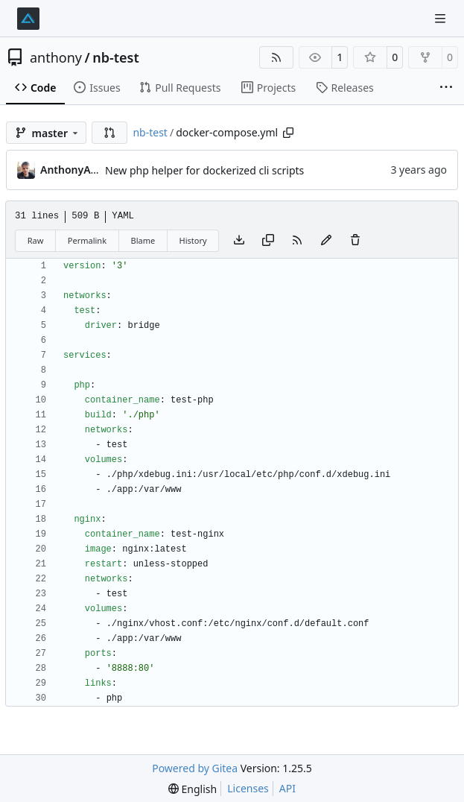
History (193, 240)
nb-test (115, 57)
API (287, 788)
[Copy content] (268, 240)
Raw (36, 240)
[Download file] (239, 240)
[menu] (192, 789)
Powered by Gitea (195, 768)
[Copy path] (288, 132)
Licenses (248, 788)
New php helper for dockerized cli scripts (204, 170)
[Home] (28, 18)
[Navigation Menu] (442, 18)
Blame (142, 240)
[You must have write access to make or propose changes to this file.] (355, 240)
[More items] (446, 88)
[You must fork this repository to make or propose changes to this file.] (326, 240)
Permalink (87, 240)
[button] (109, 132)
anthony (56, 57)
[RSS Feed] (276, 57)
